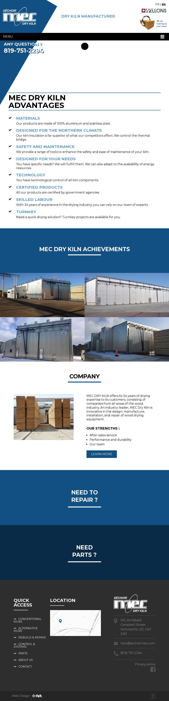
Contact (25, 666)
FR (157, 4)
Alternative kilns (26, 630)
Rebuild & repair (32, 637)
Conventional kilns (28, 620)
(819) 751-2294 (131, 653)
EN (164, 4)
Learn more (101, 454)
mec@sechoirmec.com (137, 643)
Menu (8, 36)
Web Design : (27, 696)
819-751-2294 (24, 50)
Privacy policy (145, 664)
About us (25, 660)
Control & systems (24, 645)
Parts (23, 653)
